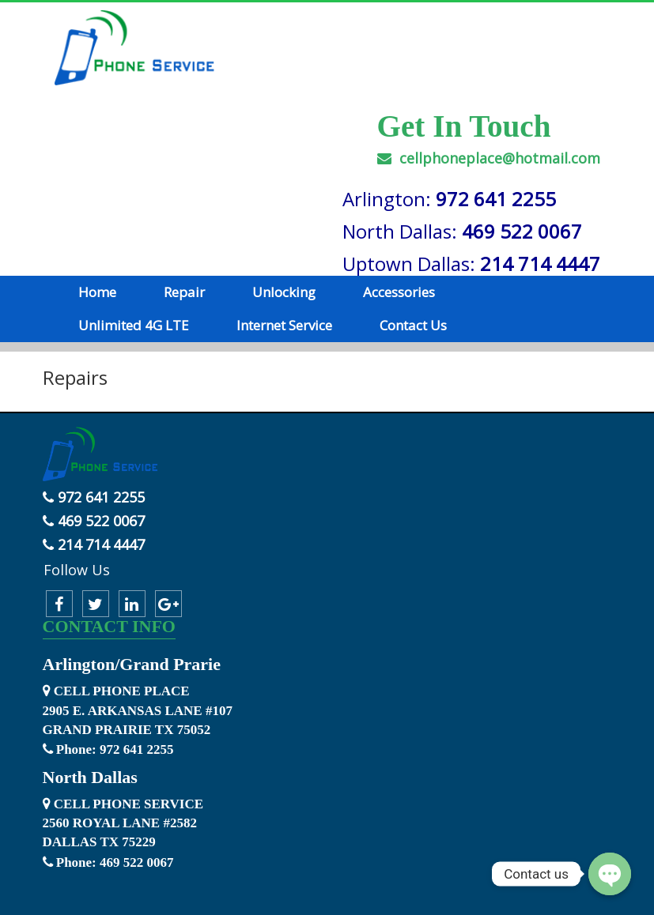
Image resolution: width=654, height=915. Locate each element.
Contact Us (413, 325)
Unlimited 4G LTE (133, 325)
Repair (184, 292)
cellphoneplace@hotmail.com (488, 158)
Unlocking (284, 292)
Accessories (399, 292)
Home (97, 292)
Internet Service (284, 325)
